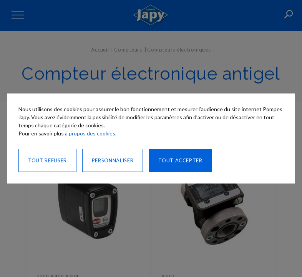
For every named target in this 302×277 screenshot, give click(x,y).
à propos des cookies (90, 133)
